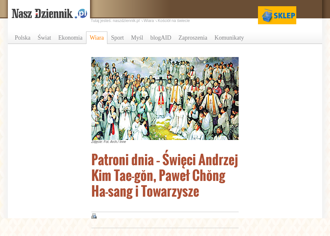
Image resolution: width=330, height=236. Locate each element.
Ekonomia (70, 37)
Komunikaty (229, 37)
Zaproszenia (192, 37)
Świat (44, 37)
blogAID (160, 37)
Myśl (137, 37)
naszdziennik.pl (126, 20)
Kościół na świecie (174, 20)
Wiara (97, 37)
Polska (22, 37)
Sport (117, 37)
